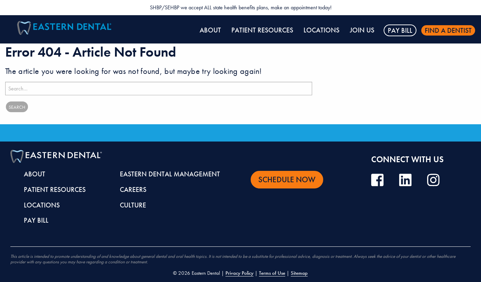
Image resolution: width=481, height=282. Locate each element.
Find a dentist (448, 30)
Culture (133, 205)
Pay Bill (400, 30)
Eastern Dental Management (170, 173)
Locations (321, 30)
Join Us (362, 30)
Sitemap (299, 273)
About (210, 30)
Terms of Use (272, 273)
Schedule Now (287, 179)
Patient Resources (262, 30)
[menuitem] (210, 30)
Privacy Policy (239, 273)
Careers (133, 189)
